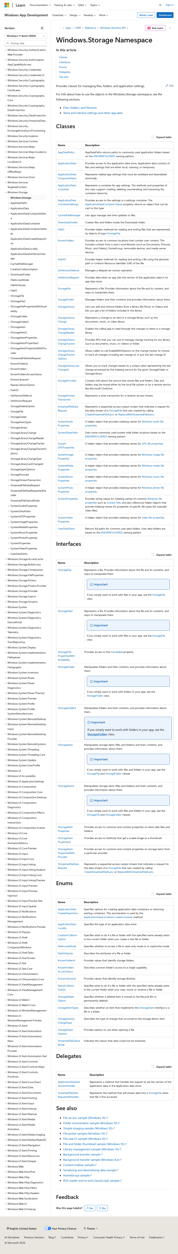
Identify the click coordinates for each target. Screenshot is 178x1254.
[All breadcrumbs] (59, 28)
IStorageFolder (66, 667)
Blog (51, 1237)
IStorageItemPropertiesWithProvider (66, 853)
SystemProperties (68, 498)
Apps (68, 28)
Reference (90, 28)
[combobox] (26, 36)
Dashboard (165, 15)
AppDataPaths (66, 152)
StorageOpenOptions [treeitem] (23, 469)
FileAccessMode (67, 946)
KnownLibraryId (67, 978)
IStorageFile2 (65, 611)
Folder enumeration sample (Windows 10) (90, 1123)
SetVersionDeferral (68, 270)
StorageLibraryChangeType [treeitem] (26, 458)
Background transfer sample (81, 1154)
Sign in (169, 5)
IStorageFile (113, 233)
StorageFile (64, 288)
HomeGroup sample (76, 1175)
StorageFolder (66, 299)
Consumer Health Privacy (107, 1237)
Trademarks (155, 1237)
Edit (169, 85)
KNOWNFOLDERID (104, 156)
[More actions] (170, 28)
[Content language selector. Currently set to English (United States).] (22, 1229)
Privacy (82, 1237)
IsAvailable (117, 652)
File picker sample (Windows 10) (84, 1133)
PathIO (62, 259)
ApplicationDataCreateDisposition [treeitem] (28, 241)
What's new (146, 15)
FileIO (61, 229)
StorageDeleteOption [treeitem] (23, 406)
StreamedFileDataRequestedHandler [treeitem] (28, 493)
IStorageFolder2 (67, 708)
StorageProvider (67, 380)
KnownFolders (66, 240)
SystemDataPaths (68, 432)
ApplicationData (67, 163)
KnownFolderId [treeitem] (19, 363)
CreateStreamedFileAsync (99, 414)
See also (63, 76)
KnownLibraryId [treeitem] (20, 379)
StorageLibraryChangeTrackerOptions (66, 354)
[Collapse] (42, 28)
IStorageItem (65, 744)
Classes (63, 57)
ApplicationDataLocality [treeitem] (24, 248)
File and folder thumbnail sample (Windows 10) (93, 1144)
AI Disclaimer (12, 1237)
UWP (78, 28)
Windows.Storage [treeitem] (21, 197)
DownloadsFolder (68, 222)
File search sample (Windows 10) (84, 1139)
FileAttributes (65, 953)
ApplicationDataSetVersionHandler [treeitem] (28, 256)
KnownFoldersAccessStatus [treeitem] (26, 374)
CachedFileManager (69, 215)
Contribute (67, 1237)
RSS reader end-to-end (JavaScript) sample (91, 1180)
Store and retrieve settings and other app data (92, 113)
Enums (63, 67)
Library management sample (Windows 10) (91, 1149)
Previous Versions (34, 1237)
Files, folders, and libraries (80, 107)
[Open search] (160, 5)
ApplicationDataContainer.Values (104, 204)
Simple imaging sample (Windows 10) (87, 1128)
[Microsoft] (7, 5)
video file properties (153, 517)
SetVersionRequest (68, 277)
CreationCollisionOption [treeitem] (24, 269)
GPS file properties (152, 443)
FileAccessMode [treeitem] (20, 280)
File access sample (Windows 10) (84, 1118)
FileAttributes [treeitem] (18, 285)
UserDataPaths (66, 528)
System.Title (114, 502)
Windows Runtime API (113, 28)
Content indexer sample (78, 1165)
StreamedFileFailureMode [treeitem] (25, 500)
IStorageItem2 (66, 786)
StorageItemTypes (68, 1007)
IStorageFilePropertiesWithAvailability (66, 655)
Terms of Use (137, 1237)
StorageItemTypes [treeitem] (21, 422)
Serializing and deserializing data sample (89, 1170)
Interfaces (64, 62)
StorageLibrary (66, 306)
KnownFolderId (66, 960)
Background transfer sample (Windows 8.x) (91, 1160)
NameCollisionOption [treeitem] (23, 385)
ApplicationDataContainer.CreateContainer (108, 917)
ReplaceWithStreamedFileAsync (136, 414)
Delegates (64, 72)
